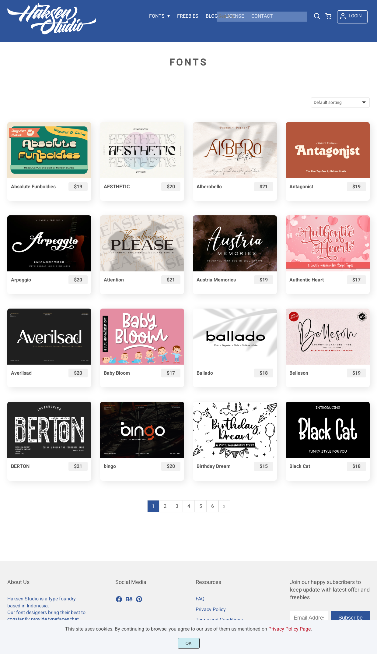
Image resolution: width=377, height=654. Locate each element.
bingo (110, 466)
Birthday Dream (214, 466)
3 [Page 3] (177, 506)
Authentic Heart (306, 280)
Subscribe (350, 618)
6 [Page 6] (212, 506)
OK (188, 643)
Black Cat (299, 466)
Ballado (205, 373)
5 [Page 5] (200, 506)
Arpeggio (21, 280)
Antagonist (301, 186)
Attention (114, 280)
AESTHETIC (117, 186)
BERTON (20, 466)
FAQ (200, 599)
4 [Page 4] (188, 506)
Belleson (298, 373)
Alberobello (209, 186)
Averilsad (21, 373)
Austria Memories (216, 280)
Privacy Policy (211, 609)
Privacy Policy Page (289, 629)
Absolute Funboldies (33, 186)
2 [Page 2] (165, 506)
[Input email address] (309, 618)
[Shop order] (340, 102)
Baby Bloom (117, 373)
